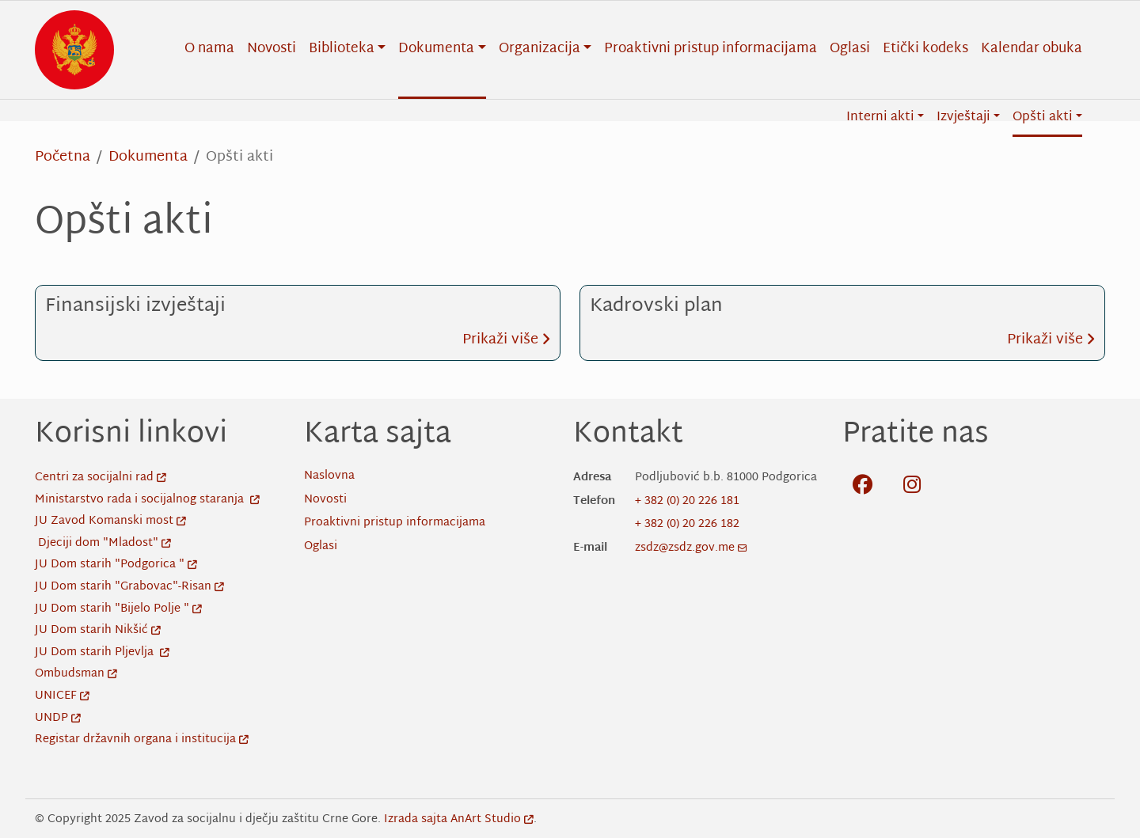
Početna (62, 157)
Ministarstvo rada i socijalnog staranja (147, 499)
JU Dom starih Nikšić (98, 630)
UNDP (58, 718)
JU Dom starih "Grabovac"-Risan (129, 586)
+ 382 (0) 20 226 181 (687, 501)
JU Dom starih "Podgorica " (116, 564)
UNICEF (62, 696)
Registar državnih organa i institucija (142, 739)
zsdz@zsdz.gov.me (691, 548)
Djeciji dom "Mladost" (104, 543)
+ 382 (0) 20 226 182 (687, 524)
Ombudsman (76, 673)
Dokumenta (148, 157)
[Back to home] (74, 49)
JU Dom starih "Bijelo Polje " (118, 609)
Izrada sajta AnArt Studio (459, 819)
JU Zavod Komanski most (110, 521)
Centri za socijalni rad (100, 477)
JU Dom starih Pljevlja (102, 652)
